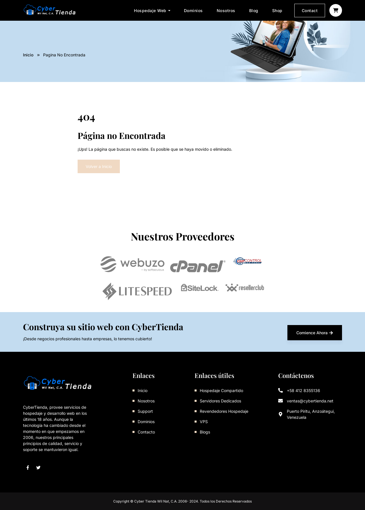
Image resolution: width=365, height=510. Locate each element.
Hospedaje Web (150, 10)
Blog (253, 10)
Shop (277, 10)
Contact (310, 10)
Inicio (28, 54)
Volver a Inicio (99, 166)
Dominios (193, 10)
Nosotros (226, 10)
